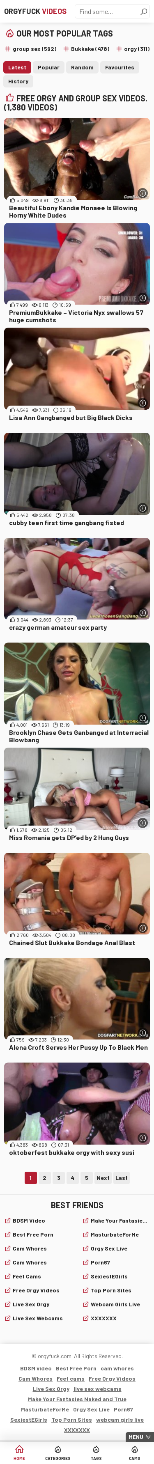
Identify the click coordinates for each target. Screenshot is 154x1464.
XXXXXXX (104, 1318)
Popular (49, 67)
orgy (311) (136, 48)
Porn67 (100, 1262)
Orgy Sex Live (109, 1248)
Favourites (119, 67)
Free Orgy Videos (36, 1290)
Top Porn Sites (111, 1290)
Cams (134, 1458)
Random (82, 67)
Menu (136, 1437)
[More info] (143, 193)
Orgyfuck (35, 11)
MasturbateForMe (115, 1234)
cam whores (30, 1248)
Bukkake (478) (90, 48)
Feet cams (27, 1276)
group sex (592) (34, 48)
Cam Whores (30, 1262)
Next (103, 1177)
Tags (96, 1458)
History (18, 81)
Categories (58, 1458)
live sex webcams (38, 1318)
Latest (17, 67)
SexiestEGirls (109, 1276)
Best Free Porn (33, 1234)
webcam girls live (115, 1304)
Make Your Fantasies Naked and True (120, 1220)
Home (19, 1458)
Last (121, 1177)
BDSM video (29, 1220)
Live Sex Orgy (31, 1304)
